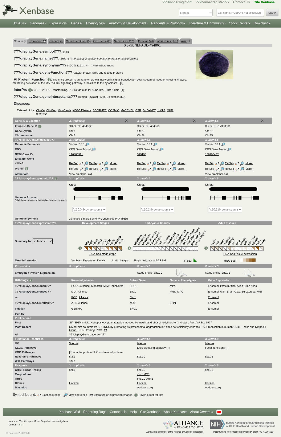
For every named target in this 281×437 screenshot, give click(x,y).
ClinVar (40, 110)
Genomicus (107, 218)
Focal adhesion (214, 347)
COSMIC (113, 110)
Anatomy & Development (127, 23)
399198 (141, 154)
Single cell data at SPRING (150, 260)
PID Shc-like (95, 89)
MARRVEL (127, 110)
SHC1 (133, 285)
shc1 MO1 (143, 374)
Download (261, 23)
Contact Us (241, 2)
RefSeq (73, 163)
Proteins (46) (146, 41)
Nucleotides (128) (124, 41)
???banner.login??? (177, 2)
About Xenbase (175, 412)
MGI (74, 291)
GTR (138, 110)
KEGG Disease (82, 110)
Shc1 (133, 291)
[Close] (126, 120)
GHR (170, 110)
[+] (121, 83)
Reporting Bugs (94, 412)
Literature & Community (206, 23)
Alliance (85, 285)
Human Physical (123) (91, 96)
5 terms (73, 343)
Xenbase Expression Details (88, 260)
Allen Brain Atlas (247, 285)
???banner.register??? (212, 2)
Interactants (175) (167, 41)
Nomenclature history (103, 66)
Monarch (96, 285)
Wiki (184, 41)
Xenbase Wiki (69, 412)
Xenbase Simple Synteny (84, 218)
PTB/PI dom (112, 89)
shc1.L (170, 272)
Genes (76, 23)
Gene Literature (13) (78, 41)
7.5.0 (20, 424)
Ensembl (213, 285)
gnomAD (41, 113)
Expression (57, 23)
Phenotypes (95, 23)
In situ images (120, 260)
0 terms (141, 343)
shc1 (132, 303)
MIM (106, 285)
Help (133, 412)
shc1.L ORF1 (145, 378)
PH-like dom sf (78, 89)
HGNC (75, 285)
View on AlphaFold (80, 174)
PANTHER (121, 218)
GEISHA (76, 308)
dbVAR (161, 110)
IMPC (179, 291)
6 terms (209, 343)
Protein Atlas (228, 285)
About (201, 412)
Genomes (37, 23)
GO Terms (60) (102, 41)
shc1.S (238, 272)
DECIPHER (100, 110)
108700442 (212, 154)
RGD (74, 297)
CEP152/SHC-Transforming (50, 89)
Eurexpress (248, 291)
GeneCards (116, 285)
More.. (113, 163)
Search (272, 13)
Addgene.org (145, 387)
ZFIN (74, 303)
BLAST (19, 23)
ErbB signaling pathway (151, 347)
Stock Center (239, 23)
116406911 (76, 154)
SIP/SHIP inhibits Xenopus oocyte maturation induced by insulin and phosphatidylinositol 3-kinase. (128, 322)
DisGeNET (149, 110)
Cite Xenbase (150, 412)
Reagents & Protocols (167, 23)
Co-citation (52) (115, 96)
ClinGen (51, 110)
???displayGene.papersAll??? (87, 334)
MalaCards (64, 110)
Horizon (74, 383)
